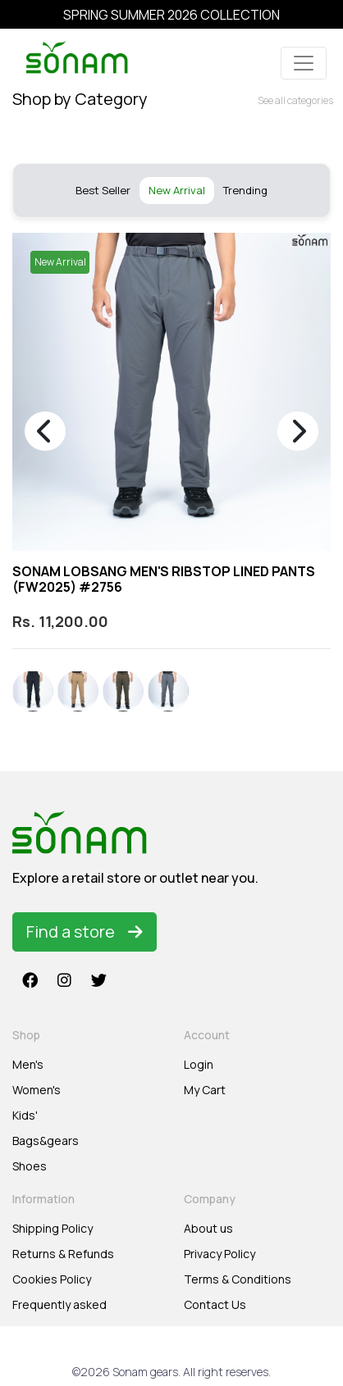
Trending (245, 190)
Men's (27, 1064)
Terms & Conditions (237, 1279)
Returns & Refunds (63, 1253)
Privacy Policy (219, 1253)
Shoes (29, 1166)
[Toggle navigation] (304, 63)
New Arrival (177, 190)
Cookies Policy (51, 1279)
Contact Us (215, 1304)
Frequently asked (59, 1304)
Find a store (84, 931)
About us (208, 1228)
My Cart (205, 1089)
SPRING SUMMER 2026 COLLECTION (171, 15)
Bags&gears (45, 1140)
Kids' (25, 1115)
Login (198, 1064)
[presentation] (45, 431)
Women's (36, 1089)
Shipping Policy (52, 1228)
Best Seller (102, 190)
